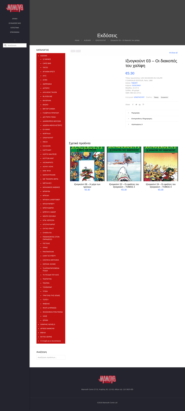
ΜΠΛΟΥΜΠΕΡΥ (49, 204)
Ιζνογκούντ (164, 97)
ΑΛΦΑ (45, 80)
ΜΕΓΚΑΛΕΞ (47, 183)
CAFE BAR (47, 63)
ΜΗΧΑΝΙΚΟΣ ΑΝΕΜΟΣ (51, 187)
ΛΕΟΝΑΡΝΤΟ (48, 162)
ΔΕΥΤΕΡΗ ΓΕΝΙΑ (49, 117)
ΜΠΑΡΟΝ (46, 191)
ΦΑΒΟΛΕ (46, 304)
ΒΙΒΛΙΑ (43, 333)
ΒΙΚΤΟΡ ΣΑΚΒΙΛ (49, 109)
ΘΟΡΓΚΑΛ (47, 134)
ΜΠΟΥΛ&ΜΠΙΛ (48, 208)
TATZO (45, 67)
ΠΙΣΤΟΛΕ (46, 243)
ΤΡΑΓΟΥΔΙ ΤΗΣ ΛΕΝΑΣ (51, 295)
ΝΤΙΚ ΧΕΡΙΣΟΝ (48, 220)
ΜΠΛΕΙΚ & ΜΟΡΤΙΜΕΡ (51, 200)
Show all (173, 53)
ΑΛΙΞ (44, 76)
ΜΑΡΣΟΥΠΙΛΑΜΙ (49, 175)
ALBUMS (87, 40)
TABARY (134, 83)
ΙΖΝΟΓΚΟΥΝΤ (100, 40)
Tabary (156, 97)
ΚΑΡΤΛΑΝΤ (47, 150)
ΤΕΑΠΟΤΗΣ (47, 279)
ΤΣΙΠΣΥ (45, 300)
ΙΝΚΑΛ (45, 142)
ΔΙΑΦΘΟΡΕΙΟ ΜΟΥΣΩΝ (52, 121)
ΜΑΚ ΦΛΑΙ (47, 171)
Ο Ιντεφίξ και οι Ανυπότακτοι (50, 341)
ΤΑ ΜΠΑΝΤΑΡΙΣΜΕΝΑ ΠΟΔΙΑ (51, 269)
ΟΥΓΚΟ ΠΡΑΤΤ (48, 229)
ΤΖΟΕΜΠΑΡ (47, 287)
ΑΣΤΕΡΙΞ (46, 88)
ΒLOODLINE (47, 96)
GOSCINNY (136, 85)
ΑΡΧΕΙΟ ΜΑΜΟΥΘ (47, 328)
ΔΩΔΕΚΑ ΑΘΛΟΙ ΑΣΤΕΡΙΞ (52, 125)
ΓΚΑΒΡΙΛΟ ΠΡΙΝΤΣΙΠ (51, 113)
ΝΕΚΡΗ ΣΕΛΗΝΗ (49, 216)
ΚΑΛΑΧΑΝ (46, 146)
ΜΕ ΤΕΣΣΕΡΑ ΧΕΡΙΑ (50, 179)
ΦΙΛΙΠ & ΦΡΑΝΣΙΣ (49, 308)
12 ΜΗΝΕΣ (47, 59)
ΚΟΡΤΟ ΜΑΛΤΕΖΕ (50, 154)
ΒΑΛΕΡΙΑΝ (47, 100)
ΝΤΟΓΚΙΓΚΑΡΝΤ (49, 224)
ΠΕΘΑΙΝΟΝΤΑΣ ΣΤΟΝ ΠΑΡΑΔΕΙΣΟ (51, 238)
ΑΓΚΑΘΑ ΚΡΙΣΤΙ (49, 72)
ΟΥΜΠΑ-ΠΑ (47, 233)
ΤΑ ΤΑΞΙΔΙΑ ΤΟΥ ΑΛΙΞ (51, 275)
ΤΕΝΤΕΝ (46, 283)
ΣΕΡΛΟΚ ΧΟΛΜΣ (49, 264)
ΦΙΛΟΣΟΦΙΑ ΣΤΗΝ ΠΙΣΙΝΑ (53, 312)
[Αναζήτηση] (15, 45)
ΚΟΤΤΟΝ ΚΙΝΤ (48, 158)
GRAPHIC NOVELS (47, 324)
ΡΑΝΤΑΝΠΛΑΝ (48, 252)
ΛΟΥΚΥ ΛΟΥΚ (48, 167)
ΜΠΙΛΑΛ (46, 195)
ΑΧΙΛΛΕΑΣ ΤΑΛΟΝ (50, 92)
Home (77, 40)
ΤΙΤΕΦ (45, 291)
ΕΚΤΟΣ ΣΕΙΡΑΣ (46, 337)
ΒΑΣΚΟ (45, 105)
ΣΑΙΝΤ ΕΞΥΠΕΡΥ (49, 256)
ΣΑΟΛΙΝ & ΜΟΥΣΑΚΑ (51, 260)
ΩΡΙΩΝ (45, 320)
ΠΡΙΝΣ (45, 248)
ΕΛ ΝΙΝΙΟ (46, 129)
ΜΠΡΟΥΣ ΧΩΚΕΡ (49, 212)
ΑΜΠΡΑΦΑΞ (47, 84)
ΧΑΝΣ (45, 316)
